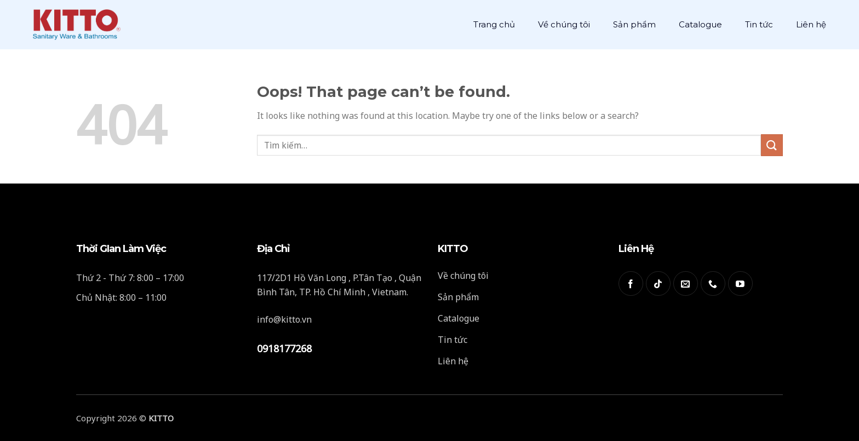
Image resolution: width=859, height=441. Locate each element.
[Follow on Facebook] (631, 283)
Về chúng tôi (564, 24)
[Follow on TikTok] (658, 283)
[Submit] (772, 145)
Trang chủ (494, 24)
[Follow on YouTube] (740, 283)
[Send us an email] (685, 283)
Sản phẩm (634, 24)
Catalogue (700, 24)
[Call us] (713, 283)
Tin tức (759, 24)
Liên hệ (811, 24)
